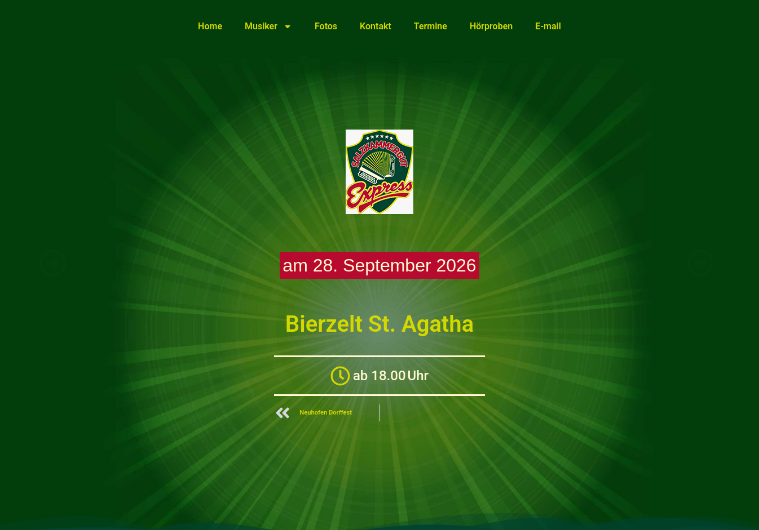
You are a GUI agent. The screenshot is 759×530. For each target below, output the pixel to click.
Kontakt (375, 26)
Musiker (268, 26)
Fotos (326, 26)
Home (210, 26)
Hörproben (491, 26)
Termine (430, 26)
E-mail (548, 26)
